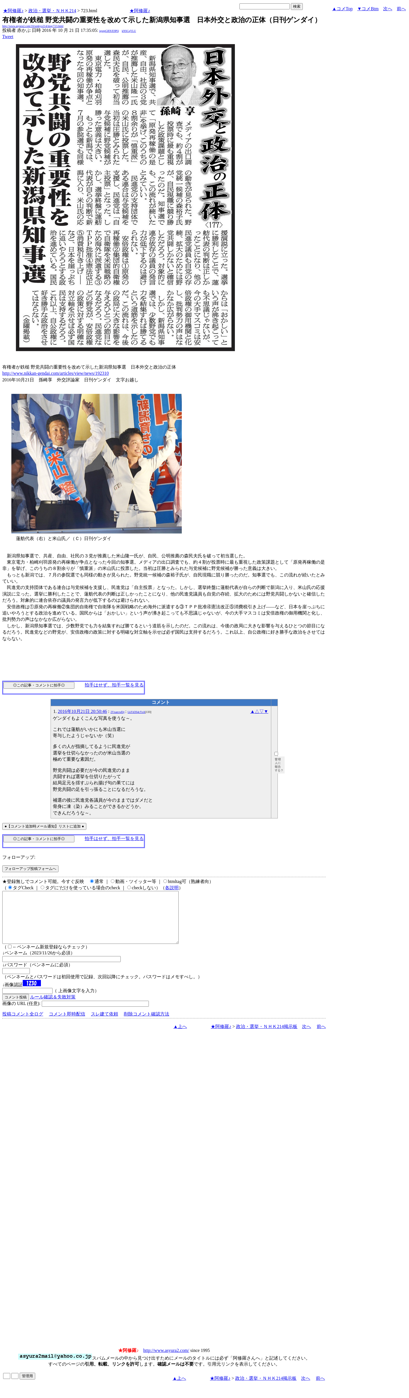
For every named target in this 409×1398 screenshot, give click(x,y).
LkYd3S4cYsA (136, 712)
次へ (387, 8)
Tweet (7, 36)
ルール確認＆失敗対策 (53, 1007)
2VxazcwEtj (117, 712)
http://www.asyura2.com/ (166, 1360)
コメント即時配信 (67, 1024)
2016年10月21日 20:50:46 (82, 711)
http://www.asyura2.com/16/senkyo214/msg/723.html (32, 26)
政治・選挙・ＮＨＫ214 (52, 10)
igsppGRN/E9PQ (109, 30)
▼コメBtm (368, 8)
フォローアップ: (18, 857)
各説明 (172, 887)
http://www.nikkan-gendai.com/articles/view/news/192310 (55, 373)
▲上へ (180, 1036)
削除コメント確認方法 (146, 1024)
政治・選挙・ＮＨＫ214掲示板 (266, 1036)
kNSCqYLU (129, 30)
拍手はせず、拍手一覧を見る (114, 685)
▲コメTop (342, 8)
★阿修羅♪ (13, 10)
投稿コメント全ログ (22, 1024)
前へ (401, 8)
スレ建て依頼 (104, 1024)
